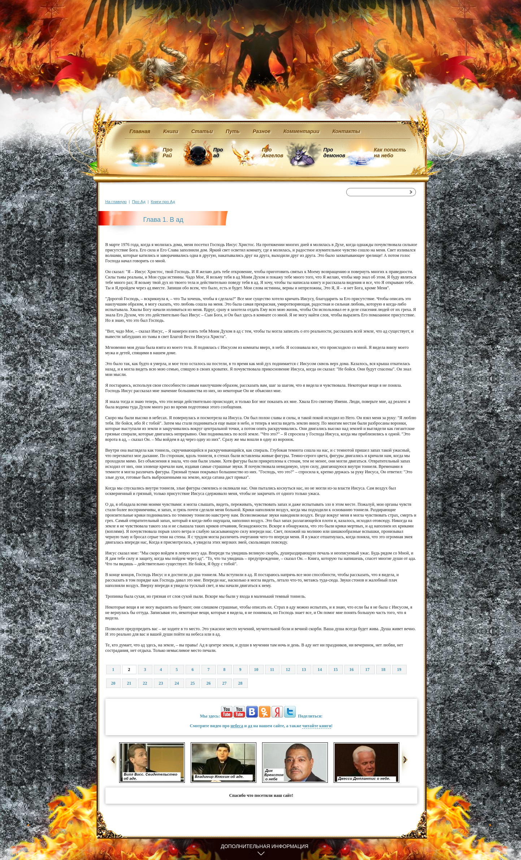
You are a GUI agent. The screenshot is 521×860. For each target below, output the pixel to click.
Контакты (346, 131)
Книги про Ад (163, 201)
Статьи (202, 131)
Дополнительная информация (265, 846)
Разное (261, 131)
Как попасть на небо (390, 152)
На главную (116, 201)
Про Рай (168, 152)
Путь (233, 131)
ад (250, 725)
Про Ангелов (272, 152)
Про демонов (334, 152)
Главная (140, 131)
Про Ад (139, 201)
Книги (170, 131)
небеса (236, 725)
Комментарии (301, 131)
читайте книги (316, 725)
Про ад (217, 152)
